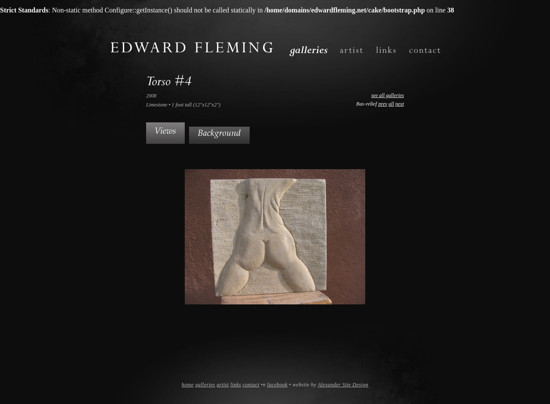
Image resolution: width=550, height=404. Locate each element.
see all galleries (387, 95)
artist (223, 385)
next (399, 104)
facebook (277, 385)
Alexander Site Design (343, 385)
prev (382, 104)
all (391, 104)
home (188, 385)
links (235, 385)
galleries (205, 385)
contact (251, 385)
